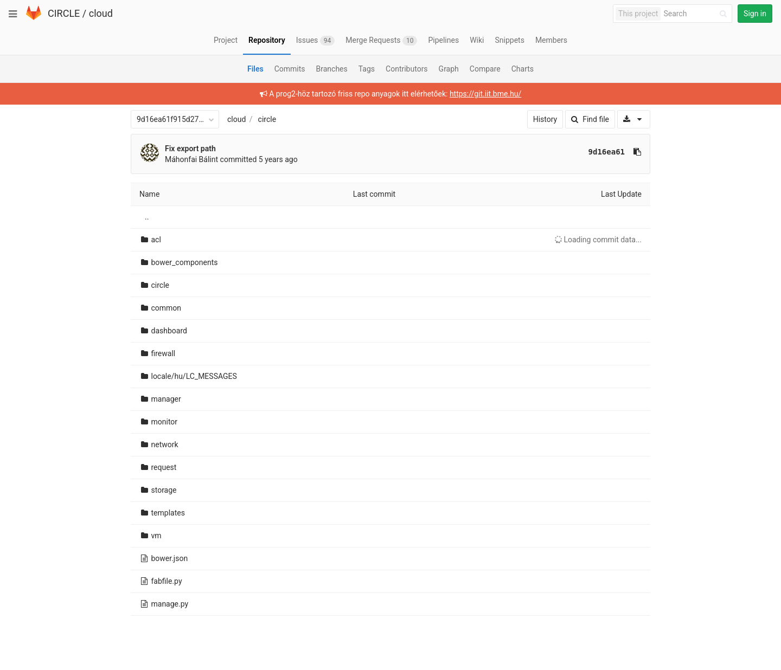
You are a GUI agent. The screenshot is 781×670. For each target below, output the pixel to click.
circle (267, 119)
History (545, 119)
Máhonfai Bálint (191, 159)
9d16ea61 (606, 151)
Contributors (407, 69)
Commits (289, 69)
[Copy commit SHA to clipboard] (637, 151)
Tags (367, 69)
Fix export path (190, 148)
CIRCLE (64, 13)
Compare (485, 69)
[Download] (633, 119)
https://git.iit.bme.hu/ (485, 93)
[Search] (697, 14)
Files (255, 69)
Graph (449, 69)
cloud (101, 13)
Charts (522, 69)
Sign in (755, 13)
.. (147, 216)
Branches (332, 69)
